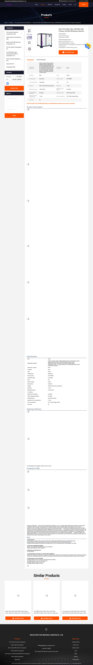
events (64, 4)
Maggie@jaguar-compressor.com (67, 1)
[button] (29, 51)
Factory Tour (76, 645)
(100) (12, 33)
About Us (50, 4)
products (11, 22)
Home (36, 4)
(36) (13, 38)
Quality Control (75, 647)
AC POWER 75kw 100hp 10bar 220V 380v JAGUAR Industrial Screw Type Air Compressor (46, 612)
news (76, 650)
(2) (13, 48)
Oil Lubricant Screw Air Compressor (23, 22)
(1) (10, 64)
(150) (10, 67)
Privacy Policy (76, 659)
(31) (13, 59)
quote (83, 4)
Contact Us (57, 4)
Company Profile (75, 642)
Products (43, 4)
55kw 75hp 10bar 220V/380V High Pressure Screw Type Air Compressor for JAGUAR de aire (17, 612)
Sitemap (76, 656)
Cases (75, 653)
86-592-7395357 (83, 1)
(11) (13, 43)
